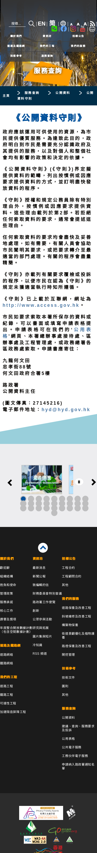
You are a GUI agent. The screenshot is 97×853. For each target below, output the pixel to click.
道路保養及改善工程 (76, 608)
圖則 (65, 686)
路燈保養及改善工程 (76, 646)
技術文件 (68, 677)
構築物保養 (70, 625)
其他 (65, 585)
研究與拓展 (41, 628)
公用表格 (68, 739)
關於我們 (16, 36)
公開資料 (62, 93)
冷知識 (37, 645)
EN (42, 24)
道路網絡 (6, 655)
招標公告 (78, 36)
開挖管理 (68, 655)
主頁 (6, 95)
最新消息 (39, 568)
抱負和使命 (8, 585)
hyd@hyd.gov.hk (66, 409)
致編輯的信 (41, 585)
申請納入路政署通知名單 (78, 766)
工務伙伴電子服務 (75, 756)
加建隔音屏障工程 (13, 712)
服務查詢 (47, 55)
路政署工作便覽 (44, 602)
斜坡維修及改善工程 (76, 616)
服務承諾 (6, 602)
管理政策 (6, 593)
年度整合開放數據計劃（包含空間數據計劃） (16, 630)
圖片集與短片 (42, 636)
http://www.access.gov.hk (41, 305)
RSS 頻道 (40, 653)
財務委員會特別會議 (47, 593)
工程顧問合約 (71, 576)
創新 (36, 611)
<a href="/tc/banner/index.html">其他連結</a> (48, 485)
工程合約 (68, 568)
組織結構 (6, 576)
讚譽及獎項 (8, 619)
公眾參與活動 (42, 619)
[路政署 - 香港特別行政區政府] (48, 11)
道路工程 (6, 686)
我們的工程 (47, 45)
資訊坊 (47, 36)
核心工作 (6, 611)
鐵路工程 (6, 695)
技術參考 (16, 55)
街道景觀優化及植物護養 (78, 635)
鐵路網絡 (6, 663)
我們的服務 (78, 45)
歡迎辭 (5, 568)
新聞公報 (39, 576)
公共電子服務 (71, 747)
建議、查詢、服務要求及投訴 (78, 728)
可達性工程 (8, 703)
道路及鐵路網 (16, 45)
